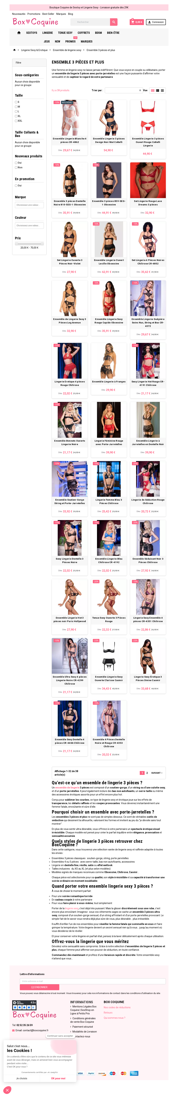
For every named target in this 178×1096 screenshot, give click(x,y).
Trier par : (97, 90)
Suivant (160, 787)
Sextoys (34, 33)
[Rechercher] (95, 22)
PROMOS (155, 32)
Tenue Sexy (67, 33)
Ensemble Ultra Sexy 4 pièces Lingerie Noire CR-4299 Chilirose (69, 693)
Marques (58, 14)
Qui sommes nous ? (115, 1025)
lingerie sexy (70, 915)
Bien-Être (116, 33)
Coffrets (86, 33)
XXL (17, 121)
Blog (67, 14)
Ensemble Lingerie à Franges (109, 386)
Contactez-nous (80, 1043)
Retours (108, 1019)
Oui (16, 159)
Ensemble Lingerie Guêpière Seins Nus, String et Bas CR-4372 (150, 326)
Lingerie (50, 33)
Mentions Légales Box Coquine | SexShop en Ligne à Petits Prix (82, 1017)
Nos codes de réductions (117, 1014)
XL (16, 116)
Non (17, 164)
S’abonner (37, 994)
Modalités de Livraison (84, 1038)
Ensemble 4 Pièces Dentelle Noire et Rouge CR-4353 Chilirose (110, 757)
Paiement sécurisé (82, 1033)
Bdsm (101, 33)
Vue (148, 90)
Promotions (30, 14)
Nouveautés (15, 14)
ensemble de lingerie (66, 801)
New (140, 33)
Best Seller (45, 14)
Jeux (130, 33)
